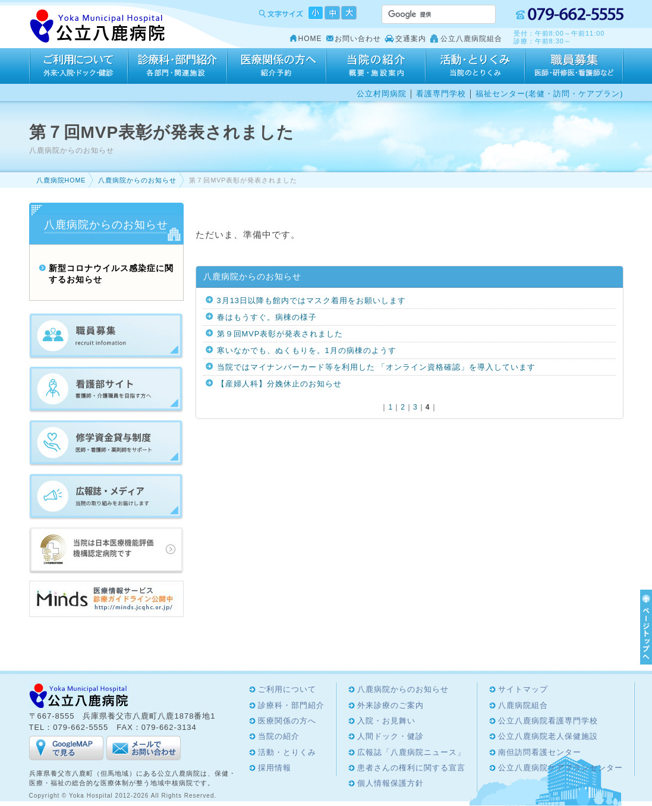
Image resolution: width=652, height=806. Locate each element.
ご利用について (78, 66)
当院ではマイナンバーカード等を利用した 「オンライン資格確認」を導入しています (376, 367)
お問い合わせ (358, 38)
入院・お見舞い (386, 720)
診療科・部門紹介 (177, 66)
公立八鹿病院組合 (471, 38)
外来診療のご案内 (390, 705)
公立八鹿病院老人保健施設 (548, 736)
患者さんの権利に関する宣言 (411, 767)
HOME (310, 38)
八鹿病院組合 (523, 705)
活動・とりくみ (475, 66)
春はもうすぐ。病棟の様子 (267, 317)
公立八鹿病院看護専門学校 (548, 720)
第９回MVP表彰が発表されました (280, 333)
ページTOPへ (644, 627)
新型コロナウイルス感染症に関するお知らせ (111, 274)
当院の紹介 (376, 66)
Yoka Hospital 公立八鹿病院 (97, 26)
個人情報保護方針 (390, 783)
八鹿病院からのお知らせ (137, 180)
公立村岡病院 (382, 93)
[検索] (424, 14)
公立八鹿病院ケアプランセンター (560, 767)
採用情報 (574, 66)
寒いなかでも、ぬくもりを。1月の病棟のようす (306, 350)
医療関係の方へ (276, 66)
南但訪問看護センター (539, 752)
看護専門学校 (441, 93)
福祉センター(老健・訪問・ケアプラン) (549, 93)
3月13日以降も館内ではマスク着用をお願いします (312, 300)
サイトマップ (523, 689)
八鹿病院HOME (61, 180)
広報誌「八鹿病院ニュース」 (411, 752)
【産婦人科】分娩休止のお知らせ (279, 383)
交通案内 (410, 38)
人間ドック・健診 (390, 736)
